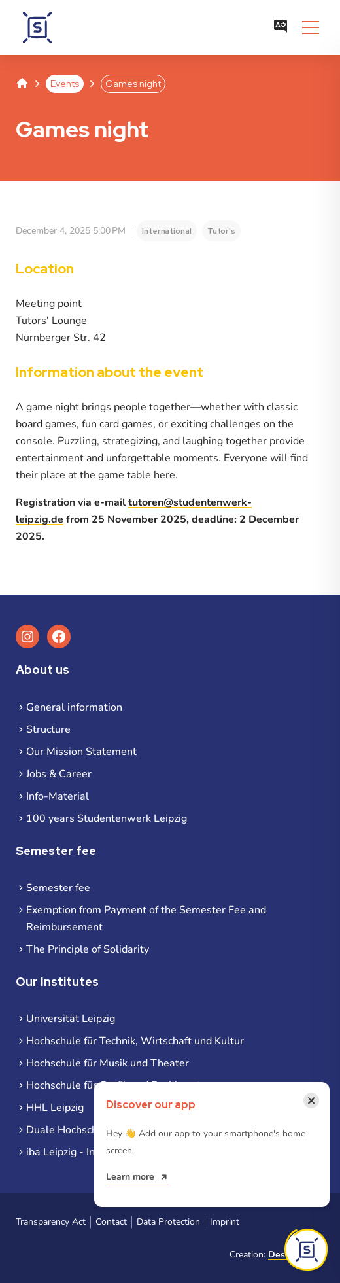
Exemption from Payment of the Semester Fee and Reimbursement (146, 918)
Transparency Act (51, 1222)
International (167, 231)
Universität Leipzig (70, 1018)
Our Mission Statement (81, 752)
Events (64, 84)
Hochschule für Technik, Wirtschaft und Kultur (135, 1041)
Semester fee (58, 888)
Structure (48, 729)
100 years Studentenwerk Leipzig (106, 818)
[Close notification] (311, 1100)
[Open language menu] (280, 27)
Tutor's (221, 231)
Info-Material (57, 796)
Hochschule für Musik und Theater (107, 1063)
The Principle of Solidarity (87, 949)
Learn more (130, 1176)
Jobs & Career (59, 774)
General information (74, 707)
